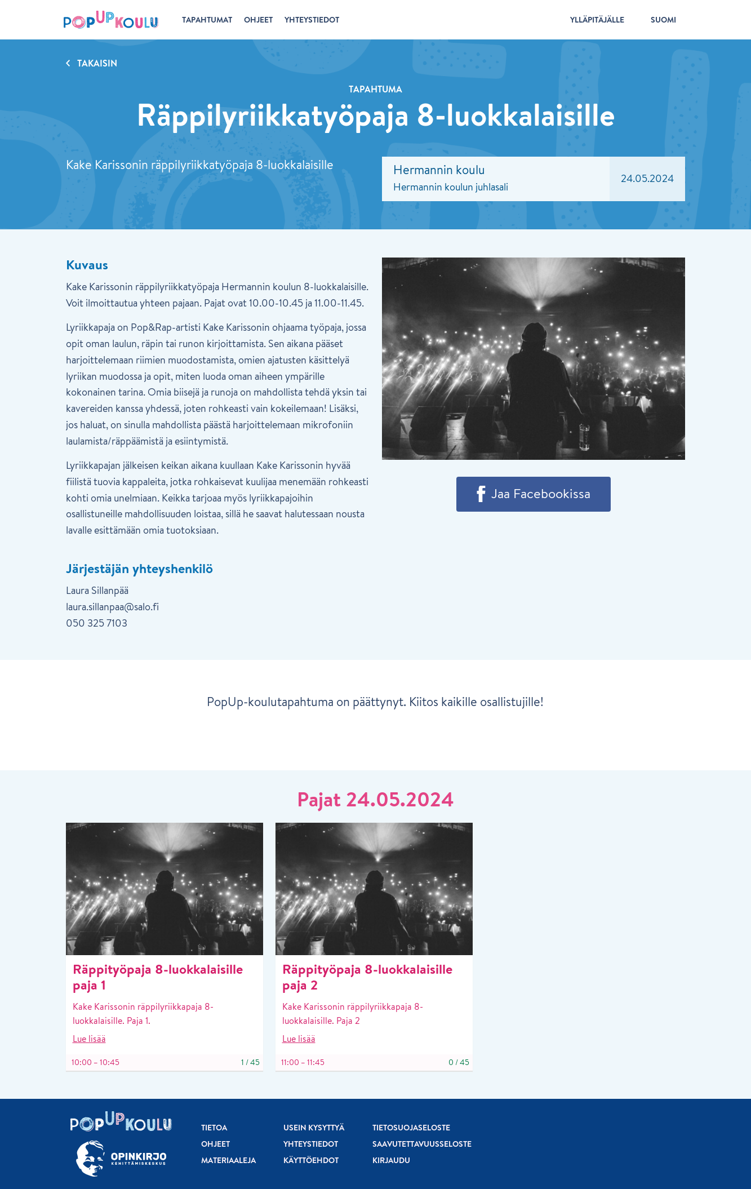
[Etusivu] (111, 19)
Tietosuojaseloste (411, 1128)
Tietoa (214, 1128)
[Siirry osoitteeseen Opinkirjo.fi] (121, 1159)
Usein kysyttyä (313, 1128)
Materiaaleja (228, 1160)
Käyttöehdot (311, 1160)
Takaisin (97, 63)
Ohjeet (215, 1144)
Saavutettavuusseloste (422, 1144)
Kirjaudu (391, 1160)
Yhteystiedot (310, 1144)
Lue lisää (89, 1038)
